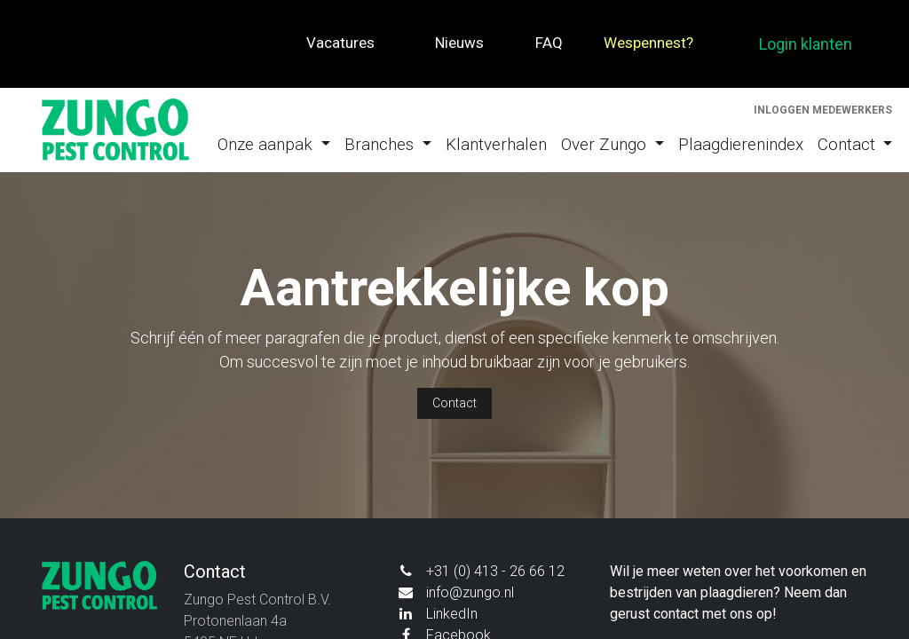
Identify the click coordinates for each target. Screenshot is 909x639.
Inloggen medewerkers (823, 110)
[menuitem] (273, 145)
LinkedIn (452, 613)
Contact (454, 403)
